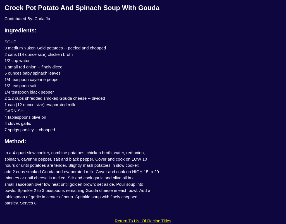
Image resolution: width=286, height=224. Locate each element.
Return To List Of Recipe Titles (143, 220)
